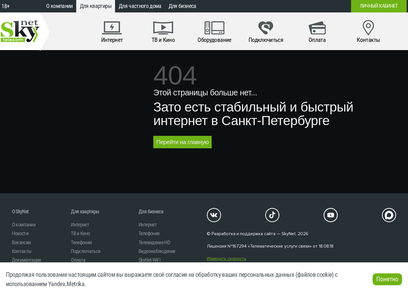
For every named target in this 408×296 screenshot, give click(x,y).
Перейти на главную (182, 142)
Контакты (21, 251)
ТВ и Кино (80, 233)
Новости (20, 233)
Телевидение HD (154, 242)
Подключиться (85, 251)
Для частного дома (140, 6)
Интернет (80, 225)
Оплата (78, 260)
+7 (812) (301, 6)
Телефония (81, 242)
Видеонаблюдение (157, 251)
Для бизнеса (182, 6)
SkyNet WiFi (149, 260)
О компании (59, 6)
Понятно (387, 279)
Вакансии (21, 242)
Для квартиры (96, 6)
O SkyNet (20, 212)
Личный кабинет (379, 6)
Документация (26, 260)
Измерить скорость (226, 258)
